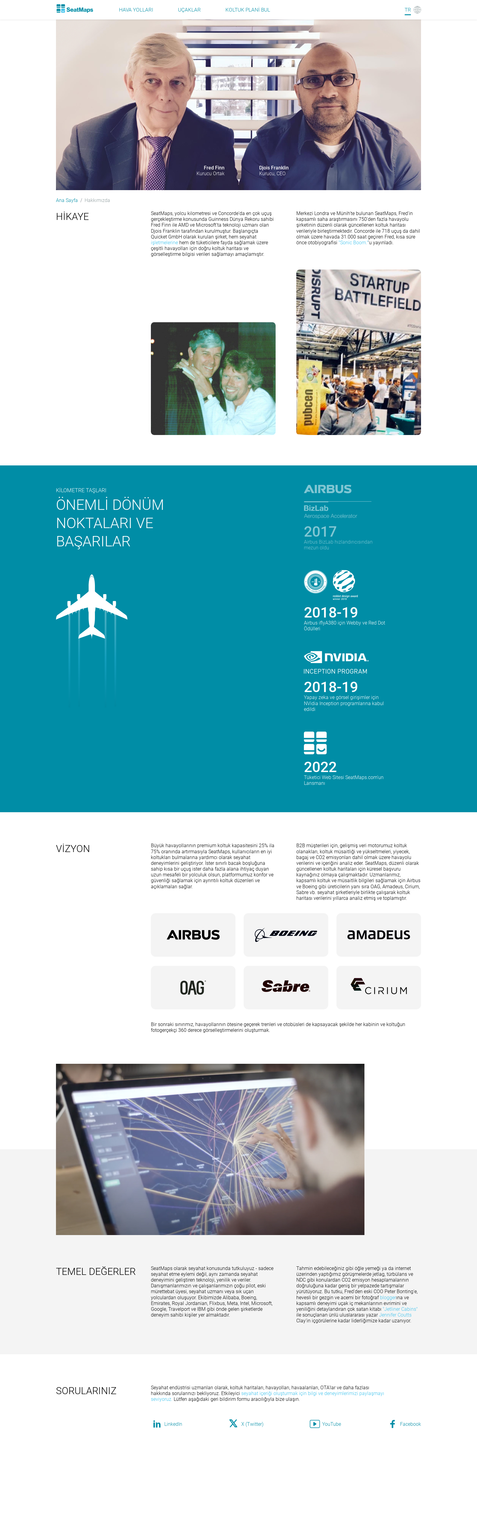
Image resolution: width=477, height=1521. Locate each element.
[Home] (74, 8)
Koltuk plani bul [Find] (247, 10)
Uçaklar (189, 10)
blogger (388, 1297)
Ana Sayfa (67, 200)
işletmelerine (164, 242)
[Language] (413, 9)
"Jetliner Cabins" (400, 1309)
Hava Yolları (136, 10)
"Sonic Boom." (353, 242)
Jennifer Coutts (395, 1315)
